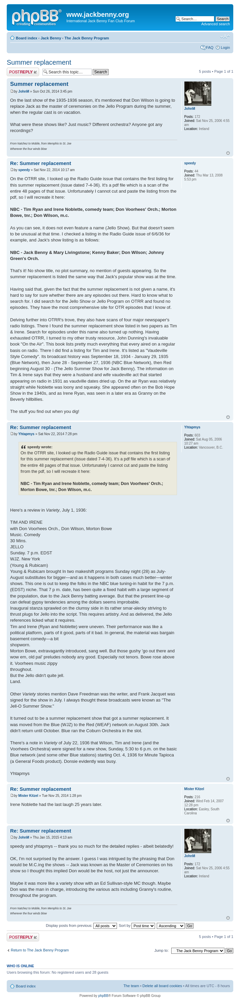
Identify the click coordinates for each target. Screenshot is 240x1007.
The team (131, 986)
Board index (26, 38)
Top (228, 153)
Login (225, 47)
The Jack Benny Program (86, 38)
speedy (24, 170)
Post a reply (23, 72)
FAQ (209, 47)
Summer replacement (39, 62)
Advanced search (215, 24)
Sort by (137, 925)
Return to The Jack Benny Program (40, 950)
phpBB (103, 996)
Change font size (225, 37)
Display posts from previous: (81, 925)
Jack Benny (50, 38)
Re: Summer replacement (40, 163)
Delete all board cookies (162, 986)
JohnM (23, 91)
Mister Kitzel (28, 796)
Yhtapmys (26, 434)
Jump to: (161, 950)
